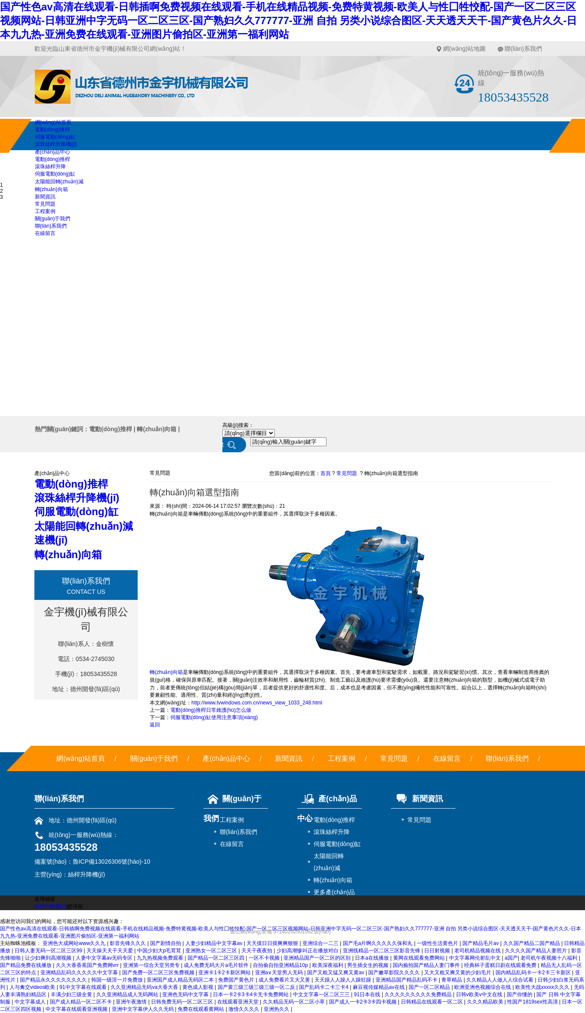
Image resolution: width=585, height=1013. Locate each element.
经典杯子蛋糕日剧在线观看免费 (501, 965)
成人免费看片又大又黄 (285, 980)
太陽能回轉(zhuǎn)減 (59, 182)
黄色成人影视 (198, 987)
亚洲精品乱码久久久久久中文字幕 (79, 973)
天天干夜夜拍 (257, 951)
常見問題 (45, 204)
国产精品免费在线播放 (26, 965)
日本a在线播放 (372, 958)
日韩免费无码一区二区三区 (182, 1002)
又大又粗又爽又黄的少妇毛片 (458, 973)
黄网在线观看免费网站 (419, 958)
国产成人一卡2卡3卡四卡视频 (363, 1002)
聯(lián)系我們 (523, 48)
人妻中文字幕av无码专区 (105, 958)
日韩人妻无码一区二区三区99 (49, 951)
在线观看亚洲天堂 (238, 1002)
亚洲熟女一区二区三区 (211, 951)
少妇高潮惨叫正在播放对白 (308, 951)
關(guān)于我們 (53, 219)
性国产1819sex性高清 (533, 1002)
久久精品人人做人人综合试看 (500, 980)
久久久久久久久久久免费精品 (419, 994)
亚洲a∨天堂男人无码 (280, 973)
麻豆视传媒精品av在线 (379, 987)
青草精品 (452, 980)
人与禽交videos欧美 (33, 987)
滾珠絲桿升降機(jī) (56, 144)
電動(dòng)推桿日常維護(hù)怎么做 (210, 710)
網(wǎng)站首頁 (53, 122)
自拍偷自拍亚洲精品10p (281, 965)
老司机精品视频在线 (478, 951)
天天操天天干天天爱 (110, 951)
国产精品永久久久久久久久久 (54, 980)
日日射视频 (437, 951)
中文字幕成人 (31, 1002)
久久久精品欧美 (486, 1002)
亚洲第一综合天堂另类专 (152, 965)
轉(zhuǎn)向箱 (51, 189)
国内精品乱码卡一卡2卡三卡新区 (534, 973)
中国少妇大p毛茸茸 (160, 951)
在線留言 (45, 233)
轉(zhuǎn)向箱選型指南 (391, 473)
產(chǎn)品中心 (52, 152)
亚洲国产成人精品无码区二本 (181, 980)
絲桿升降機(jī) (86, 874)
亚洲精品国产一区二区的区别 (317, 958)
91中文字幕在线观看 (83, 987)
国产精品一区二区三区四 (217, 958)
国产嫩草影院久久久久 (394, 973)
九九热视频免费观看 (161, 958)
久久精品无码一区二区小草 (294, 1002)
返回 (155, 725)
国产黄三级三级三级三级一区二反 (257, 987)
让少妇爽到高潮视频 (49, 958)
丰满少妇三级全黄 (72, 994)
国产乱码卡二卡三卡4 (324, 987)
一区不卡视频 (265, 958)
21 (282, 506)
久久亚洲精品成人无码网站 (128, 994)
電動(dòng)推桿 (53, 130)
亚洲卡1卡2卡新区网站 (225, 973)
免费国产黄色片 (237, 980)
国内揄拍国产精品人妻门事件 (427, 965)
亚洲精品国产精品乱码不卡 (407, 980)
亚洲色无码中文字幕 (186, 994)
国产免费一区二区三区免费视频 (159, 973)
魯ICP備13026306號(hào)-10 (112, 861)
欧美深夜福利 (328, 965)
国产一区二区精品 (430, 987)
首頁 (325, 473)
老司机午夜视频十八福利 (549, 958)
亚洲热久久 (277, 1009)
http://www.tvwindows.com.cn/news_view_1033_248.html (256, 703)
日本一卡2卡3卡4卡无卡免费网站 (251, 994)
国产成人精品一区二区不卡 (81, 1002)
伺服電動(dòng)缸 (55, 137)
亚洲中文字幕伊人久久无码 (143, 1009)
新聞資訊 (45, 197)
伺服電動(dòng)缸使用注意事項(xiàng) (214, 717)
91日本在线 (368, 994)
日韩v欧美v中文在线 (480, 994)
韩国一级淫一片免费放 (117, 980)
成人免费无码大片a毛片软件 (217, 965)
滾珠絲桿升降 (50, 167)
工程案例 (45, 211)
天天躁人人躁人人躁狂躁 (343, 980)
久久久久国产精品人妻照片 (536, 951)
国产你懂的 (520, 994)
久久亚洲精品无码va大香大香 (145, 987)
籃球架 (75, 906)
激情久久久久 (244, 1009)
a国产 (511, 958)
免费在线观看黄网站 (201, 1009)
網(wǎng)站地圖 (464, 48)
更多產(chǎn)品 (334, 892)
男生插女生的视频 (368, 965)
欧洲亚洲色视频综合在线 (483, 987)
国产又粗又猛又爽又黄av (336, 973)
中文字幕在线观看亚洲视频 (77, 1009)
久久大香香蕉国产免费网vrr (88, 965)
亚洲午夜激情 (132, 1002)
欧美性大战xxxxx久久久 (543, 987)
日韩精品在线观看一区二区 (432, 1002)
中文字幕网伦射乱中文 (475, 958)
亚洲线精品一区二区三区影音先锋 (382, 951)
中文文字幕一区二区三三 (322, 994)
